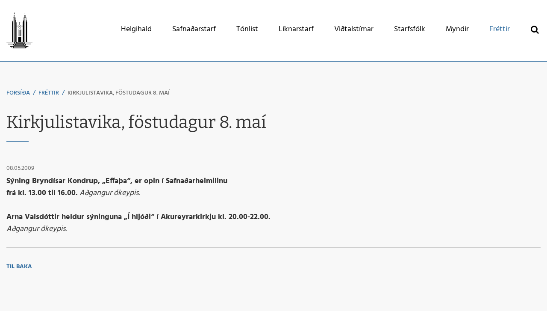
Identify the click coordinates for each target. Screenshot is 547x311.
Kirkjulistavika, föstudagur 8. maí (119, 93)
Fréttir (48, 93)
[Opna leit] (534, 29)
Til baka (19, 267)
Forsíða (18, 93)
